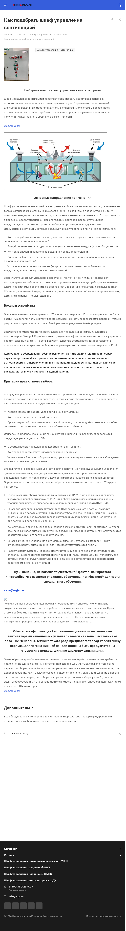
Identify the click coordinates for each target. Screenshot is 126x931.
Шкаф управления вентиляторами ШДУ (30, 880)
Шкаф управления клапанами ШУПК (28, 874)
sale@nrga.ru (12, 125)
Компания (10, 848)
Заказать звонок (18, 890)
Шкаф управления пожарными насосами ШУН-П (36, 861)
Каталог (9, 855)
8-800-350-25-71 (20, 886)
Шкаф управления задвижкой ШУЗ (27, 867)
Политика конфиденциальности (103, 916)
